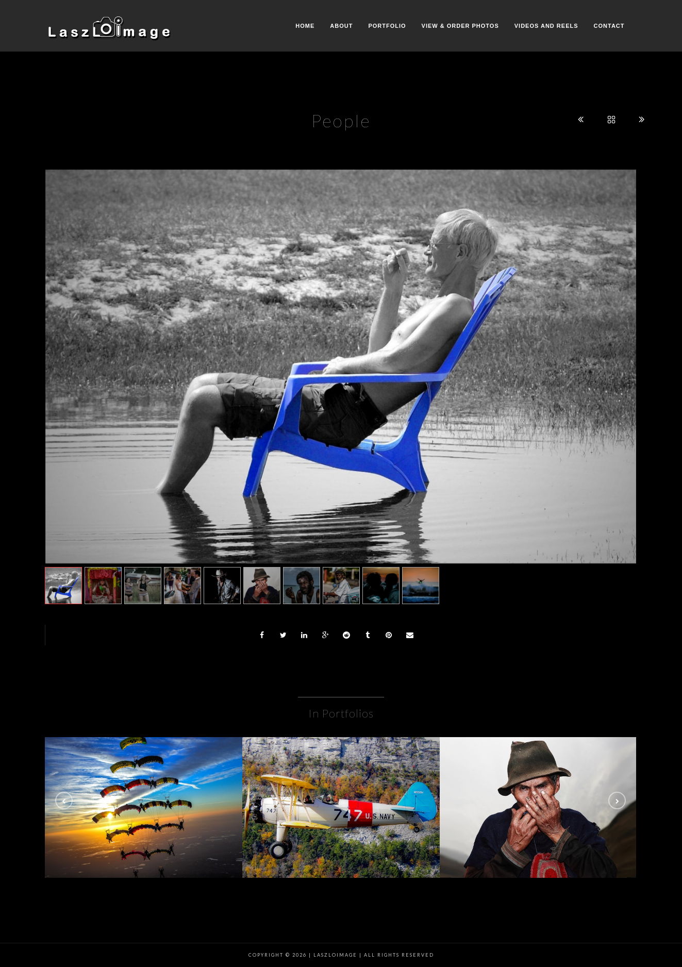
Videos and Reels (546, 26)
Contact (609, 26)
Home (304, 26)
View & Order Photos (460, 26)
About (341, 26)
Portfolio (387, 26)
